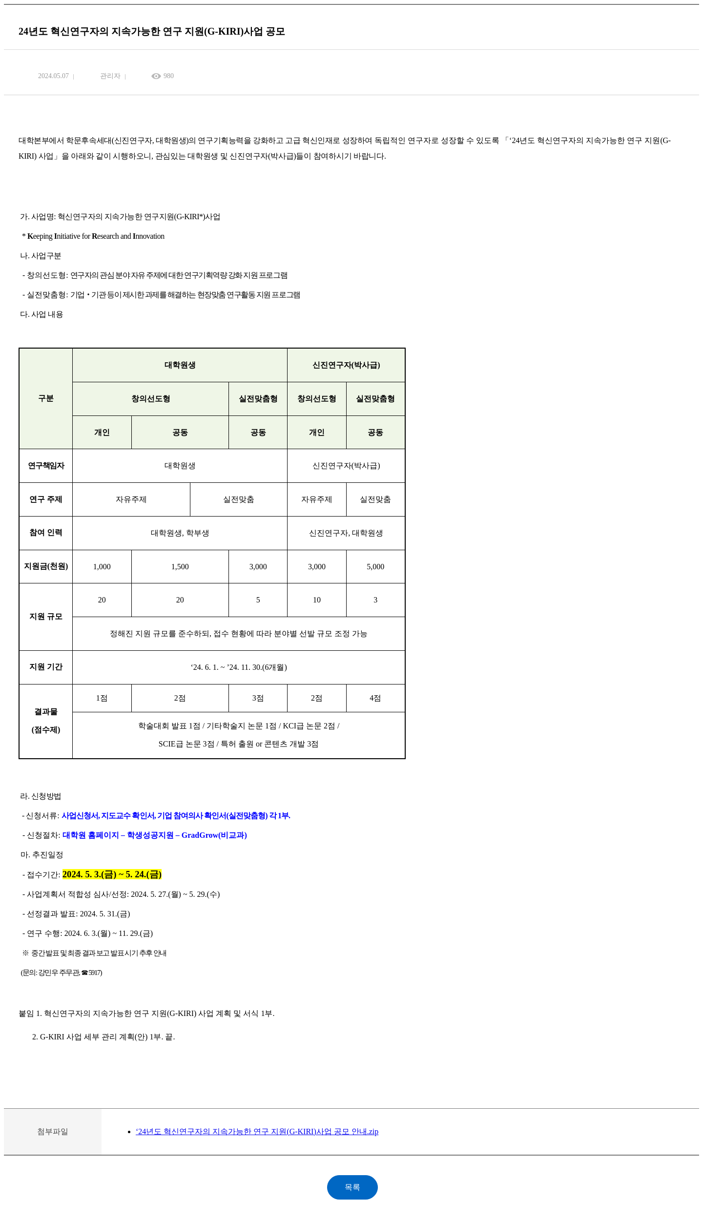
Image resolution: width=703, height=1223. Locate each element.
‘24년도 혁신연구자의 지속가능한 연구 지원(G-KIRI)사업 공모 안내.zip (257, 1131)
